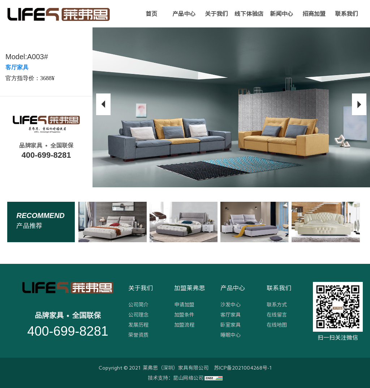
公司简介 (138, 304)
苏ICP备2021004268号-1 (243, 367)
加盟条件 (184, 314)
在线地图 (277, 324)
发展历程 (138, 324)
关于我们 (216, 14)
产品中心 (183, 14)
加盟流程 (184, 324)
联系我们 (346, 14)
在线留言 (277, 314)
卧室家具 (230, 324)
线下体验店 (249, 14)
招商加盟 (314, 14)
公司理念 (138, 314)
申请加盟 (184, 304)
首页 (151, 14)
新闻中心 (281, 14)
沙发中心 (230, 304)
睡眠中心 (230, 334)
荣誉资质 (138, 334)
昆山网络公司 (188, 377)
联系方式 (277, 304)
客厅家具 (230, 314)
